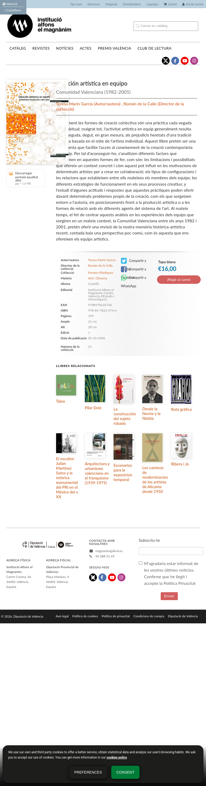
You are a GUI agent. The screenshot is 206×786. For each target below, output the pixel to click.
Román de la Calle (141, 103)
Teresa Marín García (75, 103)
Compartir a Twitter (133, 261)
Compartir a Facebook (133, 270)
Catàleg (17, 48)
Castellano (12, 10)
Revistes (41, 48)
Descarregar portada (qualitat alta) (23, 178)
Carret (170, 4)
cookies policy (116, 757)
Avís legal (62, 616)
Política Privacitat (179, 583)
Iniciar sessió (192, 4)
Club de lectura (154, 48)
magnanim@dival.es (108, 551)
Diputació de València (183, 616)
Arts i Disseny (97, 278)
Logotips (152, 4)
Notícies (64, 48)
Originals (111, 4)
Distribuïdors (132, 4)
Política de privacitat (116, 616)
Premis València (114, 48)
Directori (93, 4)
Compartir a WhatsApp (133, 278)
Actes (86, 48)
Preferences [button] (88, 772)
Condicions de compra (149, 616)
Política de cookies (85, 616)
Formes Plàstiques (100, 272)
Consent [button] (125, 772)
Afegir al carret (178, 279)
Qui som (76, 4)
